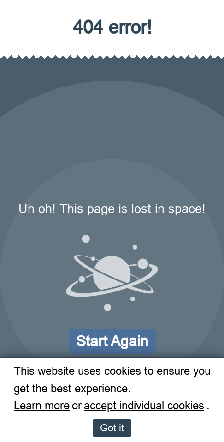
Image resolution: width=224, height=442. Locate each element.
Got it (112, 428)
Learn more (42, 406)
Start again (112, 341)
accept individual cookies (144, 406)
